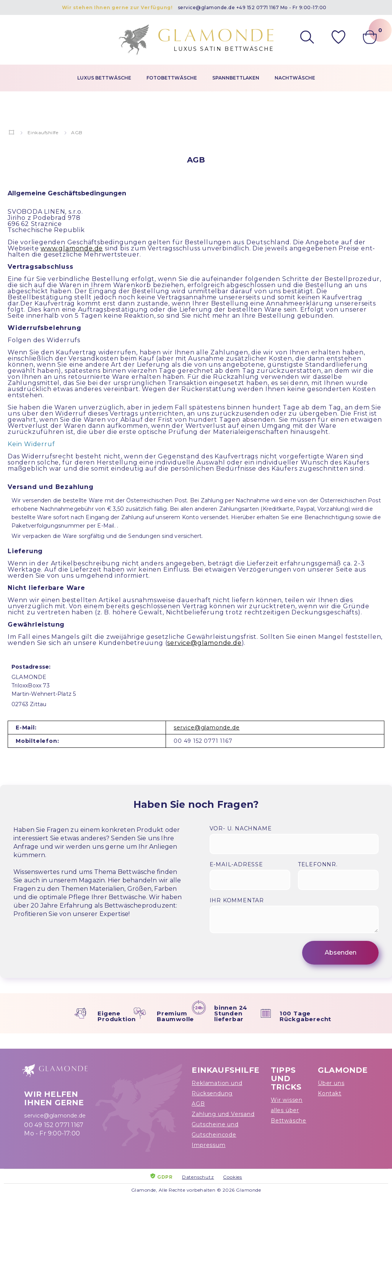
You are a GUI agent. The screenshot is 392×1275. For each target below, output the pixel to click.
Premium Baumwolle (175, 1016)
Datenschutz (198, 1177)
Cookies (232, 1177)
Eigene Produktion (117, 1016)
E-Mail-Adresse (236, 864)
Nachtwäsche (295, 78)
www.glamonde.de (72, 248)
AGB (198, 1103)
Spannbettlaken (235, 78)
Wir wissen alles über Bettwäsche (288, 1110)
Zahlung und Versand (223, 1114)
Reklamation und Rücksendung (217, 1088)
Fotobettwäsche (171, 78)
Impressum (208, 1145)
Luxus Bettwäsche (104, 78)
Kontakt (330, 1093)
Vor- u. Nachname (241, 828)
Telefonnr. (318, 864)
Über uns (331, 1083)
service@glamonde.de (206, 7)
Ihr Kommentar (237, 900)
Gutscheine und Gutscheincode (215, 1129)
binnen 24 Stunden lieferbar (230, 1013)
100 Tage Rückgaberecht (305, 1016)
